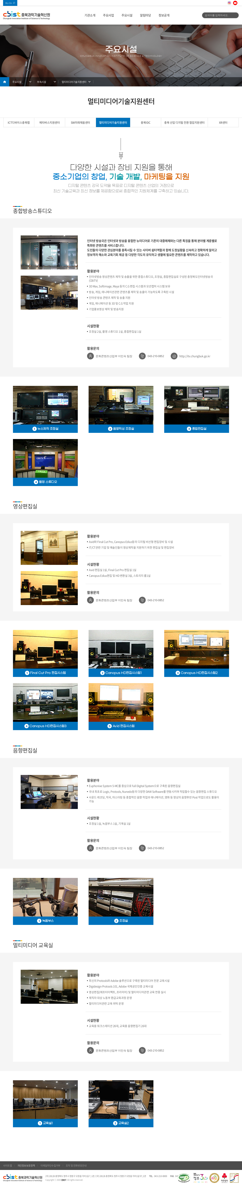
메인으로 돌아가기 (4, 81)
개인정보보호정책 (26, 1165)
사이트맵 (7, 1165)
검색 (235, 15)
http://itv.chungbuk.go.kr (194, 356)
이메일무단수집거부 (50, 1165)
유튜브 (235, 3)
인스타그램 (229, 3)
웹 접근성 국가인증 (184, 1178)
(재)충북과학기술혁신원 (26, 15)
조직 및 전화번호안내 (76, 1165)
